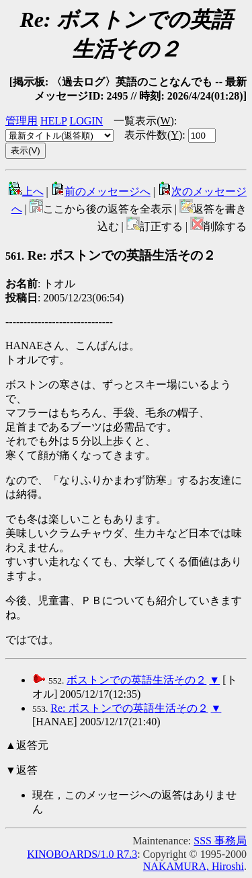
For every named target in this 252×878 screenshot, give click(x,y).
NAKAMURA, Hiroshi (193, 866)
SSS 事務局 (220, 840)
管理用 (21, 120)
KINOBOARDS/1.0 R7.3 (82, 854)
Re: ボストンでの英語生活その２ (110, 255)
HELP (53, 120)
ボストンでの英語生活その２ (136, 680)
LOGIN (86, 120)
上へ (26, 191)
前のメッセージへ (101, 191)
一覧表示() (144, 120)
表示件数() (153, 135)
